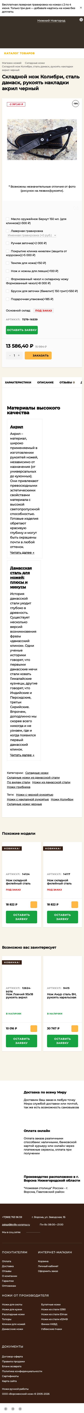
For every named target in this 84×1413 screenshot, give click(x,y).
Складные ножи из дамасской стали (33, 777)
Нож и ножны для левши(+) (32, 271)
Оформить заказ (48, 1271)
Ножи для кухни (12, 1309)
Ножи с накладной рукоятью (28, 799)
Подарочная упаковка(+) (29, 299)
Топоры (6, 1319)
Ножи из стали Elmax (54, 1314)
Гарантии (8, 1280)
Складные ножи (35, 62)
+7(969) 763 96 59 (12, 1217)
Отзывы (6, 1271)
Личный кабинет (48, 1266)
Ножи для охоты (12, 1304)
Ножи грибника (18, 787)
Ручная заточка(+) (26, 243)
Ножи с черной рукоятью (34, 794)
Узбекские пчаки (51, 1329)
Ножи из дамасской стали (51, 782)
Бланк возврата (11, 1366)
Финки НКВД (49, 1324)
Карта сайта (9, 1381)
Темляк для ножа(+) (26, 263)
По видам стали (18, 782)
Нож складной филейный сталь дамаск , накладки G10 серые (19, 885)
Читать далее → (22, 552)
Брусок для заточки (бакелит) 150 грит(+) (42, 291)
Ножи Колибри (62, 799)
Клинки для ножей (13, 1324)
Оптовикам (9, 1285)
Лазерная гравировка (24, 231)
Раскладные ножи (13, 1314)
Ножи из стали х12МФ (54, 1319)
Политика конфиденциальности (22, 1371)
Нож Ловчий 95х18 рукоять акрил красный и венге (19, 997)
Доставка (8, 1266)
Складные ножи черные (24, 804)
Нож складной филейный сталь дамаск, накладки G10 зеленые (60, 885)
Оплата (6, 1261)
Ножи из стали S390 (53, 1309)
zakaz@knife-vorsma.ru (16, 1224)
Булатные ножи (50, 1304)
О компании (9, 1276)
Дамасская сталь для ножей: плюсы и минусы (21, 577)
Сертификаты (10, 1376)
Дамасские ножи (12, 1329)
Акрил (16, 426)
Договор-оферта (12, 1356)
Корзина (43, 1261)
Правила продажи (13, 1361)
